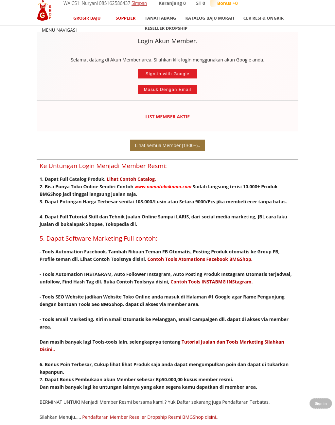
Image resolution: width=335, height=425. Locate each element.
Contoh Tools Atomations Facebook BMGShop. (199, 259)
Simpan (139, 3)
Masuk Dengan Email (167, 89)
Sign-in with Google (168, 73)
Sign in (321, 403)
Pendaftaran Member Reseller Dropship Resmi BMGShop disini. (149, 417)
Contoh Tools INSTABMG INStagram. (211, 282)
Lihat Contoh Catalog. (131, 179)
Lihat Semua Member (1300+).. (167, 145)
